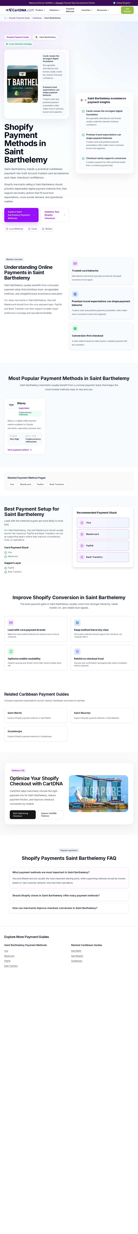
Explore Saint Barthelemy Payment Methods (21, 215)
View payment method (20, 450)
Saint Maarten (77, 956)
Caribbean (37, 18)
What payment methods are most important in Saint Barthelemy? (50, 872)
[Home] (5, 18)
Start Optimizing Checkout (20, 814)
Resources (103, 10)
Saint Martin (76, 951)
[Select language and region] (123, 3)
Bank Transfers (57, 484)
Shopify (59, 3)
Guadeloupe (76, 961)
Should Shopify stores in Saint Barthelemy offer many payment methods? (56, 895)
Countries (87, 10)
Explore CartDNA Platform (48, 814)
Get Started (127, 10)
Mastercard (25, 484)
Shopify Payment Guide (19, 18)
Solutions (55, 10)
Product (40, 10)
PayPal (40, 484)
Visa (12, 484)
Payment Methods (71, 10)
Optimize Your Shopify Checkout (55, 215)
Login (114, 10)
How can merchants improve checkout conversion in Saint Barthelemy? (54, 908)
